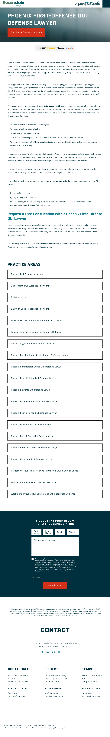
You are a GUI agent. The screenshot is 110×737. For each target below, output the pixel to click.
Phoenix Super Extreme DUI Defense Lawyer (35, 451)
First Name (36, 537)
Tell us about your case (44, 545)
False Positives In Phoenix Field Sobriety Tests (36, 322)
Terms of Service (70, 620)
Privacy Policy (58, 574)
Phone (72, 537)
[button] (55, 48)
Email (59, 537)
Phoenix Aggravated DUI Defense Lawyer (33, 345)
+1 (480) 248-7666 (87, 4)
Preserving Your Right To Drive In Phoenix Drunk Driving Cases (45, 475)
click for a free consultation (27, 32)
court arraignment (56, 181)
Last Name (48, 537)
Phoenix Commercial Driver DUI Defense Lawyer (37, 369)
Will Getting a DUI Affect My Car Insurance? (35, 487)
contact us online (46, 244)
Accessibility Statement (63, 733)
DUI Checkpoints (20, 298)
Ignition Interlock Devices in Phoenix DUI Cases (37, 333)
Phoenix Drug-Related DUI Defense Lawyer (34, 380)
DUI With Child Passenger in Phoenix (31, 310)
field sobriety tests (44, 142)
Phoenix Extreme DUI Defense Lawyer (31, 392)
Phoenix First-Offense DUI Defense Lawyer (34, 416)
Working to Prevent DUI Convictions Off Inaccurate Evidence (44, 498)
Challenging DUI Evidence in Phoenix (31, 286)
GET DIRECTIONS (18, 693)
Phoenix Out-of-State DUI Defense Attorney (34, 439)
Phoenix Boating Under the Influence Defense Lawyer (40, 357)
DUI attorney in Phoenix (55, 106)
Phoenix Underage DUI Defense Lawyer (32, 463)
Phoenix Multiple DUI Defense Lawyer (31, 428)
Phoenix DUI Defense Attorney (27, 274)
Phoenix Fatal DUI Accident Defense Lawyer (35, 404)
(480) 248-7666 (15, 698)
